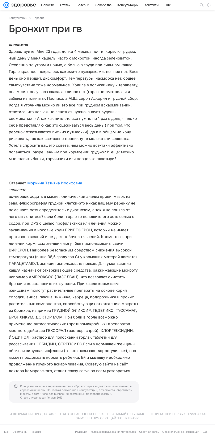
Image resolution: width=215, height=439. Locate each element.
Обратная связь (149, 431)
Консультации (18, 17)
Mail (6, 431)
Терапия (38, 17)
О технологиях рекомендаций (180, 431)
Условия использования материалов (113, 431)
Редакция (81, 431)
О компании (20, 431)
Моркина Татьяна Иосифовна (54, 183)
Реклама (36, 431)
